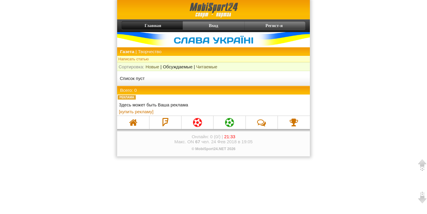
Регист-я (284, 25)
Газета (127, 51)
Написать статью (133, 59)
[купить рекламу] (136, 111)
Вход (213, 25)
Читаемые (206, 66)
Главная (142, 25)
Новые (152, 66)
